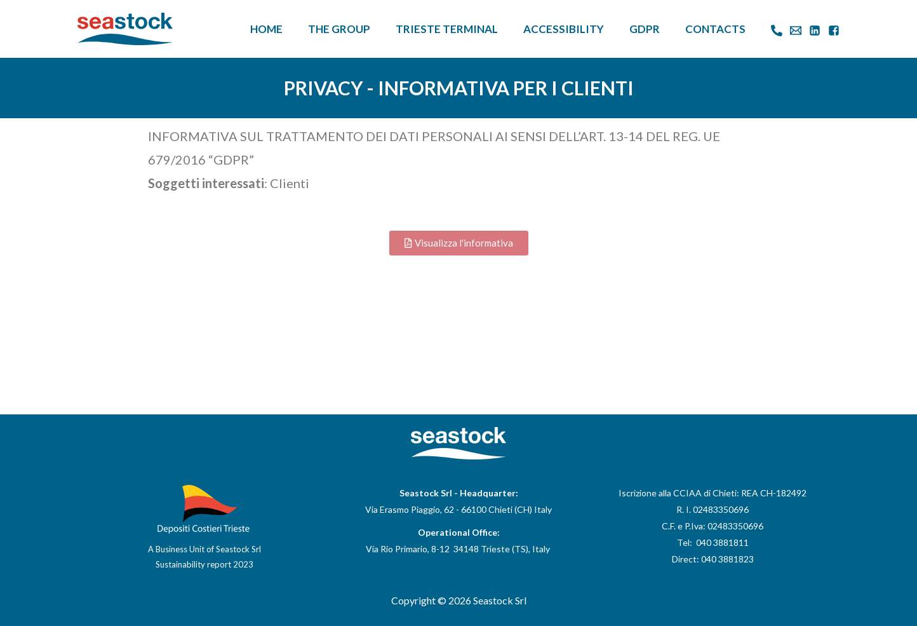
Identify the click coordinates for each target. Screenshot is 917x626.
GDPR (644, 29)
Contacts (715, 29)
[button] (458, 243)
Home (266, 29)
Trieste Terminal (447, 29)
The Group (339, 29)
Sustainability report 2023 (204, 564)
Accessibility (563, 29)
